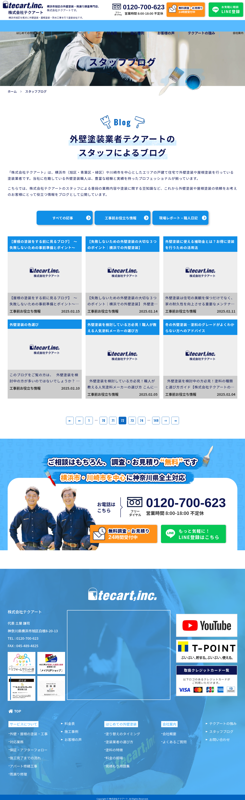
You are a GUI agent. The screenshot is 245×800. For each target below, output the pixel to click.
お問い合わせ (219, 739)
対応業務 (17, 741)
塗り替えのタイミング (123, 733)
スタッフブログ (221, 731)
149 (156, 420)
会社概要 (169, 733)
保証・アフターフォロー (28, 749)
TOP (17, 711)
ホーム (12, 91)
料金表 (106, 32)
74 (141, 420)
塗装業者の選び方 (119, 741)
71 (113, 420)
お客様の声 (154, 32)
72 (122, 420)
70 (103, 420)
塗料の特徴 (114, 749)
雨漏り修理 (18, 774)
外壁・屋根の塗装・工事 (29, 733)
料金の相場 (114, 757)
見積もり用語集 (118, 766)
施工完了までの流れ (25, 757)
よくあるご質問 (175, 741)
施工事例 (128, 32)
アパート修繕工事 (23, 766)
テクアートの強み (186, 32)
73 (132, 420)
